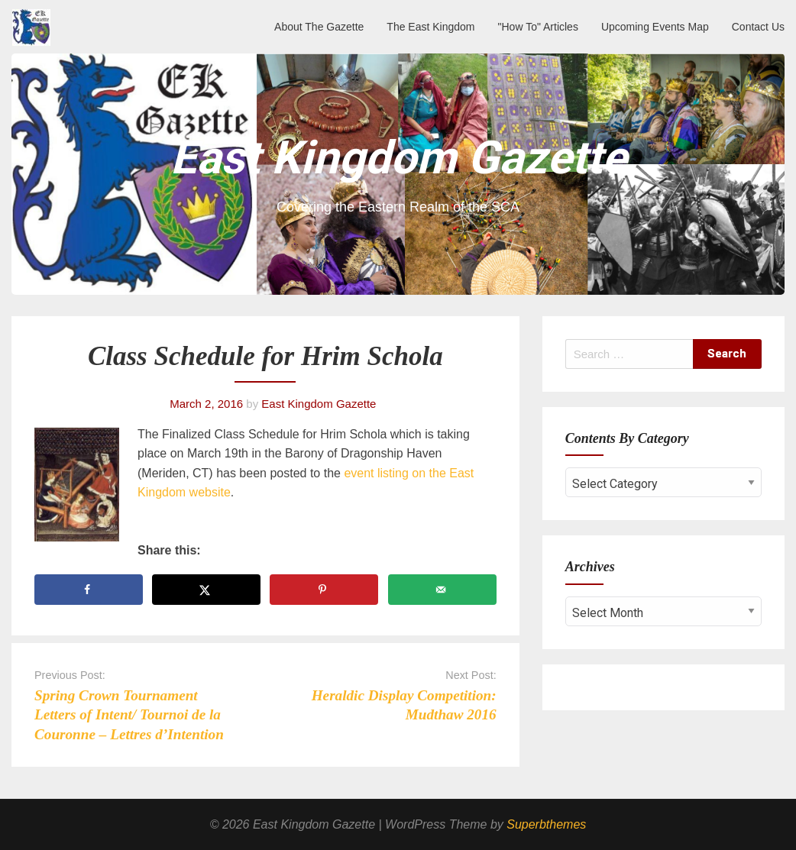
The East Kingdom (430, 27)
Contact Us (758, 27)
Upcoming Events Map (655, 27)
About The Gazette (319, 27)
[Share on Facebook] (88, 589)
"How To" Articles (538, 27)
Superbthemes (546, 824)
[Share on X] (206, 589)
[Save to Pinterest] (324, 589)
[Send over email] (442, 589)
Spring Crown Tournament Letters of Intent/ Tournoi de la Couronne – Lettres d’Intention (129, 714)
